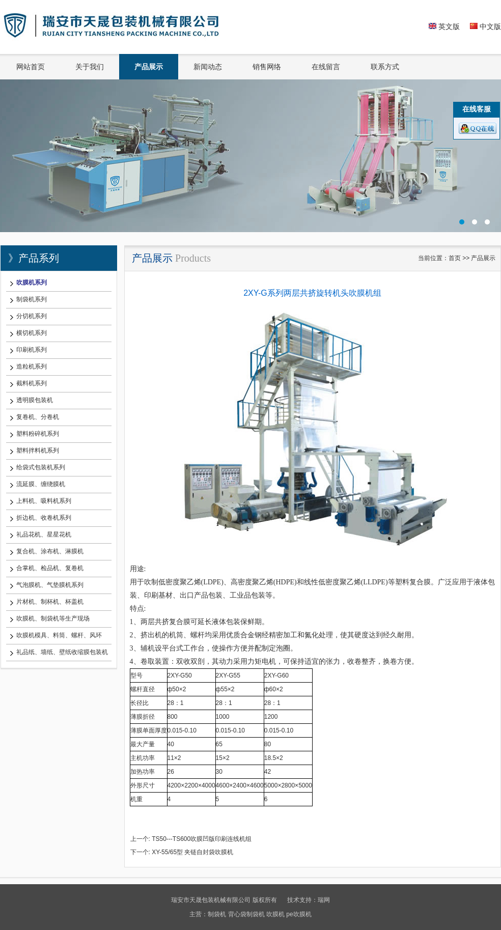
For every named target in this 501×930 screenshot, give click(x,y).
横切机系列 (31, 332)
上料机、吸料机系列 (43, 500)
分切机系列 (31, 316)
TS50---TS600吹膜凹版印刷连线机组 (202, 838)
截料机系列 (31, 383)
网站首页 (30, 67)
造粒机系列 (31, 366)
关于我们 (89, 67)
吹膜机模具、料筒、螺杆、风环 (59, 635)
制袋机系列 (31, 299)
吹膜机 (275, 914)
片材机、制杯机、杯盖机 (50, 601)
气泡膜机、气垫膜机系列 (50, 584)
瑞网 (324, 900)
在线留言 (326, 67)
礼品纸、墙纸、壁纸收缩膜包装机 (62, 652)
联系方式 (385, 67)
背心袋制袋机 (246, 914)
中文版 (485, 26)
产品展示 (148, 67)
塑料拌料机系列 (37, 450)
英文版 (444, 26)
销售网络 (267, 67)
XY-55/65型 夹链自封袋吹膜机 (192, 852)
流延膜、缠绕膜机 (40, 484)
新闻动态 (207, 67)
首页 (455, 258)
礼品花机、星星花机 (43, 534)
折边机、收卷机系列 (43, 517)
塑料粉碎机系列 (37, 433)
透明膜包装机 (34, 400)
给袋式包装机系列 (40, 467)
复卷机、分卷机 (37, 416)
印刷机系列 (31, 349)
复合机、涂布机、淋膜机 (50, 551)
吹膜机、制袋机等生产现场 (53, 618)
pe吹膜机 (298, 914)
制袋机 (217, 914)
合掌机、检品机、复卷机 (50, 568)
